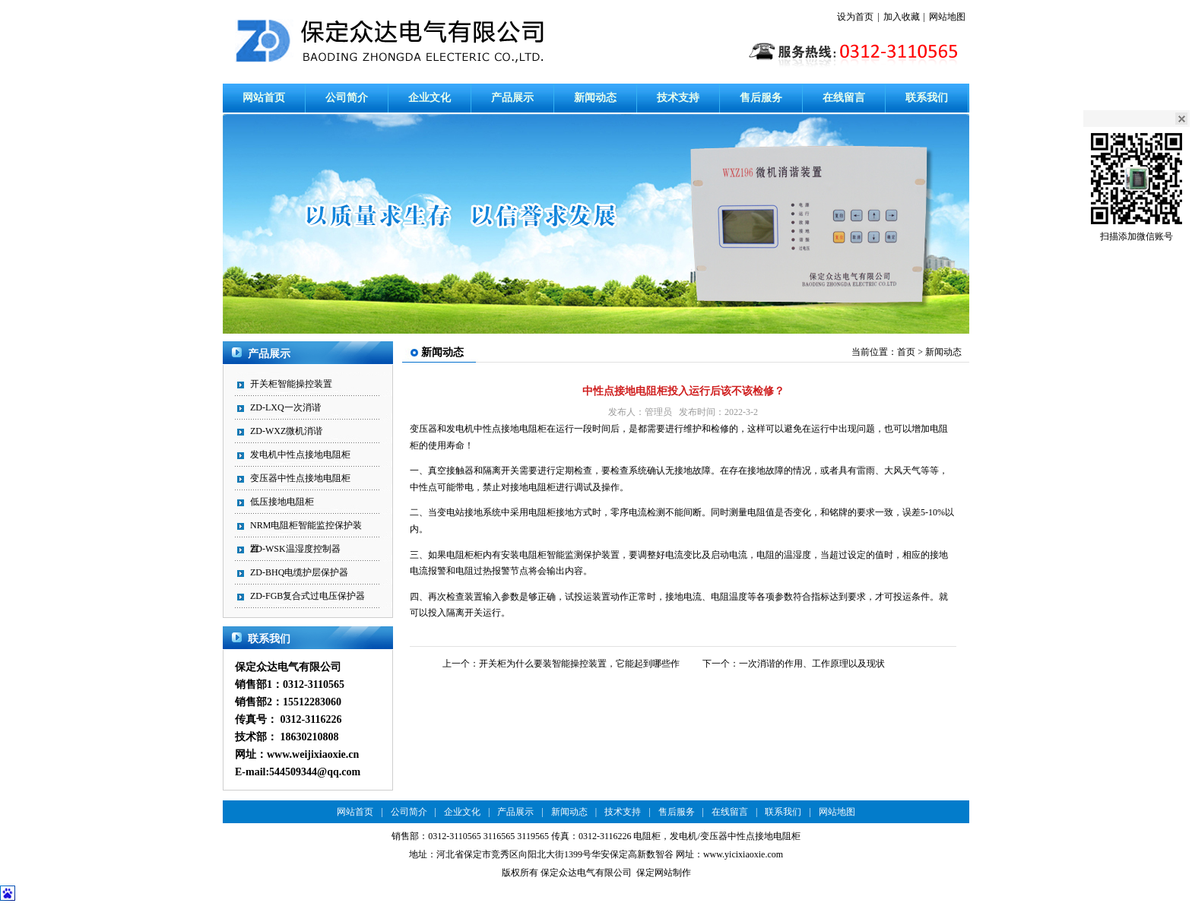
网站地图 (947, 16)
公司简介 (346, 97)
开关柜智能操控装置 (291, 384)
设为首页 (855, 16)
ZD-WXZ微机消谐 (286, 431)
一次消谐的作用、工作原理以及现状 (812, 663)
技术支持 (678, 97)
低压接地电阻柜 (282, 501)
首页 (906, 352)
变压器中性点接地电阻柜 (300, 478)
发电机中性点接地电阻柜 (300, 454)
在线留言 (844, 97)
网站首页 (264, 97)
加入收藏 (901, 16)
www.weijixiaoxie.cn (313, 754)
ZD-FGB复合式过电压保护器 (307, 596)
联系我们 (926, 97)
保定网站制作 (663, 872)
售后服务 (761, 97)
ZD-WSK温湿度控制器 (295, 548)
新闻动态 (595, 97)
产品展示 (512, 97)
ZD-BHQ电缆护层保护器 (299, 572)
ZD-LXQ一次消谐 (285, 407)
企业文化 (429, 97)
